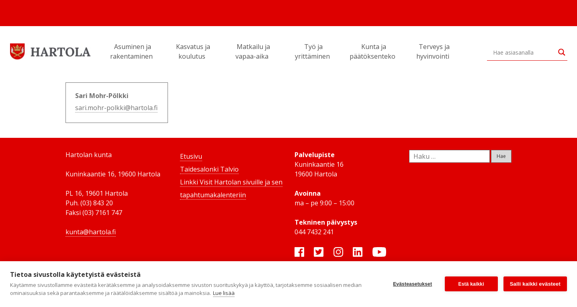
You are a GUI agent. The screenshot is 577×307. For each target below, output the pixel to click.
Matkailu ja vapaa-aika (253, 51)
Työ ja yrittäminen (313, 51)
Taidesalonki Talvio (209, 169)
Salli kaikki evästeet (535, 284)
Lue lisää (224, 293)
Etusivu (191, 156)
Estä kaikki (471, 284)
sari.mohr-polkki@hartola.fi (116, 107)
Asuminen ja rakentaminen (132, 51)
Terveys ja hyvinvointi (434, 51)
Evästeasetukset (412, 284)
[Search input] (523, 52)
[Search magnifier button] (561, 52)
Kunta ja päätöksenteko (374, 51)
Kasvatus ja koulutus (193, 51)
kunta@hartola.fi (90, 231)
